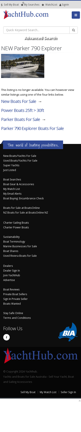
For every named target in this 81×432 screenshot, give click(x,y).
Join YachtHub (11, 275)
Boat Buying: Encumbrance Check (23, 198)
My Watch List (11, 189)
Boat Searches (12, 179)
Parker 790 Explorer (32, 128)
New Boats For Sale (18, 101)
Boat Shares (10, 251)
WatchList (49, 4)
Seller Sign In (68, 392)
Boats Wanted (12, 303)
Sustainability (11, 236)
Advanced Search (40, 37)
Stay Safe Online (13, 313)
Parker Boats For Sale (20, 119)
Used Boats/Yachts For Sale (20, 160)
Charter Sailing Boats (16, 222)
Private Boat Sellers (15, 294)
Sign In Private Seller (15, 299)
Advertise (9, 280)
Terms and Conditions (17, 317)
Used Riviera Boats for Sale (20, 255)
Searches (30, 4)
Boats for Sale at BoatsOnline (21, 207)
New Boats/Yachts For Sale (19, 155)
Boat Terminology (14, 241)
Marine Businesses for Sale (20, 246)
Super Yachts (11, 165)
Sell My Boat (10, 4)
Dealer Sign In (11, 270)
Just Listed (9, 170)
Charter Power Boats (16, 227)
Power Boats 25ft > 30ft (22, 110)
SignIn (60, 4)
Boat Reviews (11, 289)
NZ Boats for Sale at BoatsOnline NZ (25, 212)
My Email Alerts (12, 193)
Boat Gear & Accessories (18, 184)
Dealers (8, 265)
